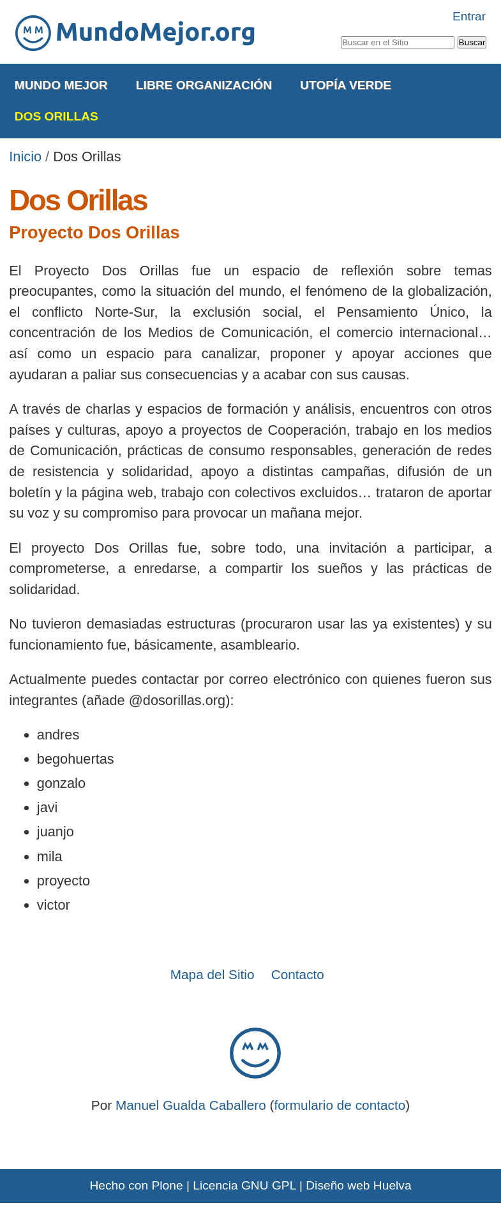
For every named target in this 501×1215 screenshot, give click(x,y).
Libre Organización (204, 85)
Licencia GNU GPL (244, 1185)
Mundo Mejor (61, 85)
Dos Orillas (56, 116)
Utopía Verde (345, 85)
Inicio (25, 156)
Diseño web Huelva (358, 1185)
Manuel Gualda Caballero (191, 1105)
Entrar (469, 16)
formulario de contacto (340, 1105)
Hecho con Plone (136, 1185)
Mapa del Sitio (212, 974)
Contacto (297, 974)
